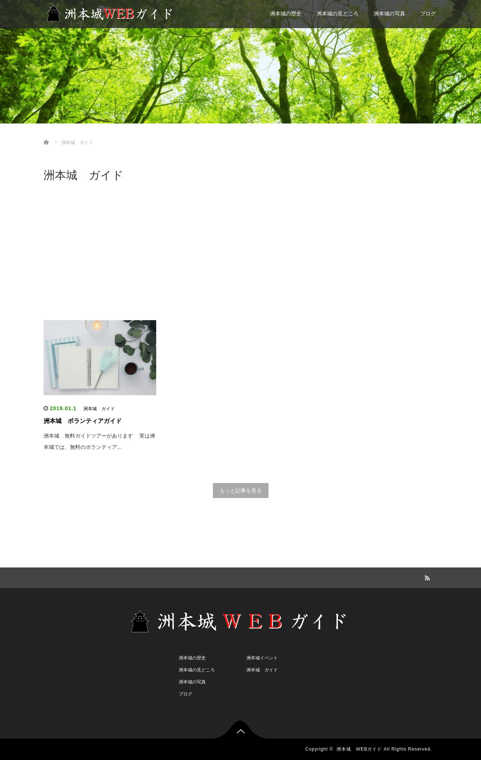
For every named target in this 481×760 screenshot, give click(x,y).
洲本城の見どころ (338, 14)
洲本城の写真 (389, 14)
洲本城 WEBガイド (359, 749)
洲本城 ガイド (99, 408)
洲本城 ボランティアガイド (83, 421)
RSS (426, 576)
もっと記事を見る (241, 491)
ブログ (428, 14)
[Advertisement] (241, 252)
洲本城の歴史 (286, 14)
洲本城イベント (262, 658)
